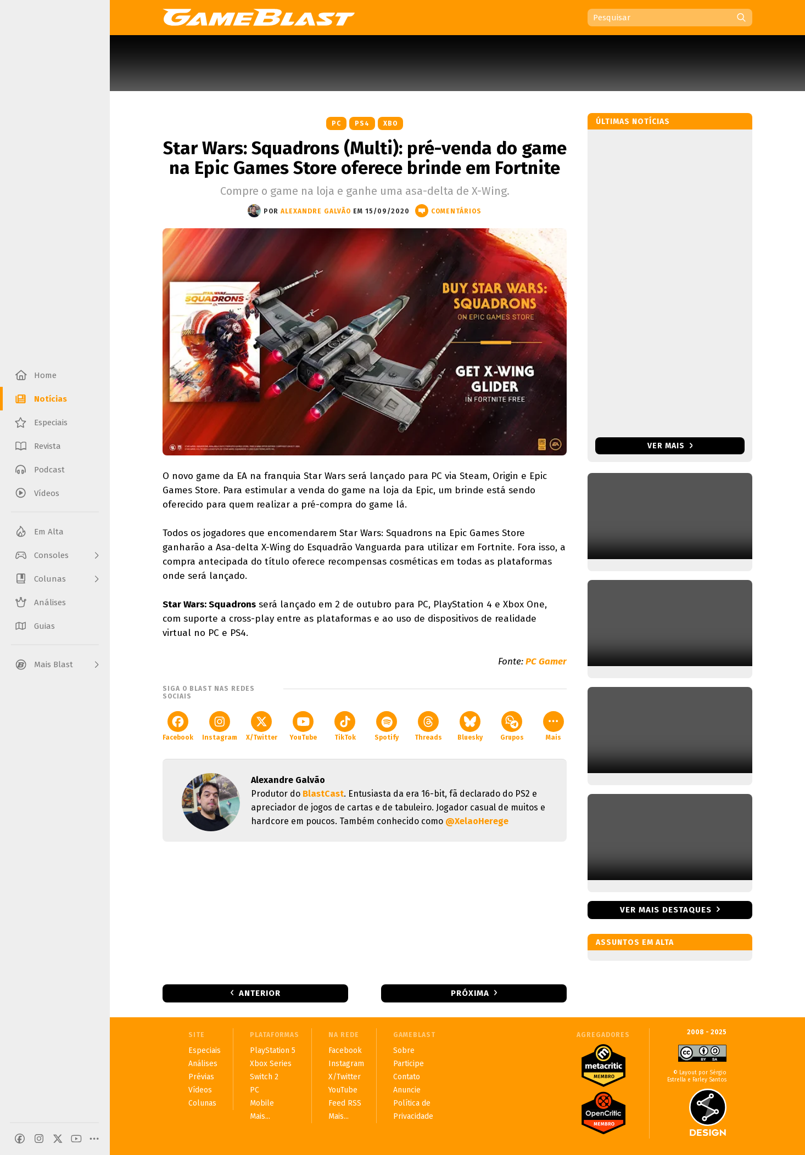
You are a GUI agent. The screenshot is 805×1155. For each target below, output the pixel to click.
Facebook (178, 726)
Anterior (260, 993)
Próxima (470, 993)
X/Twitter (261, 726)
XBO (390, 123)
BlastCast (323, 793)
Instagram (219, 726)
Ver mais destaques (666, 910)
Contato (406, 1076)
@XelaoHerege (476, 821)
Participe (408, 1063)
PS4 (362, 123)
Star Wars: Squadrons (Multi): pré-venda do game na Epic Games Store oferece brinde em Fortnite (365, 158)
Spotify (386, 726)
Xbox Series (271, 1063)
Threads (428, 726)
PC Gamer (546, 661)
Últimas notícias (633, 121)
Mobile (262, 1103)
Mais (553, 726)
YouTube (303, 726)
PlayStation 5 (272, 1050)
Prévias (201, 1076)
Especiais (204, 1050)
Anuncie (407, 1090)
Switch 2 (264, 1076)
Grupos (512, 726)
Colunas (202, 1103)
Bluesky (470, 726)
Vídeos (200, 1090)
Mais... (260, 1116)
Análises (202, 1063)
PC (336, 123)
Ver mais (670, 445)
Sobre (404, 1050)
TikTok (345, 726)
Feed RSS (344, 1103)
